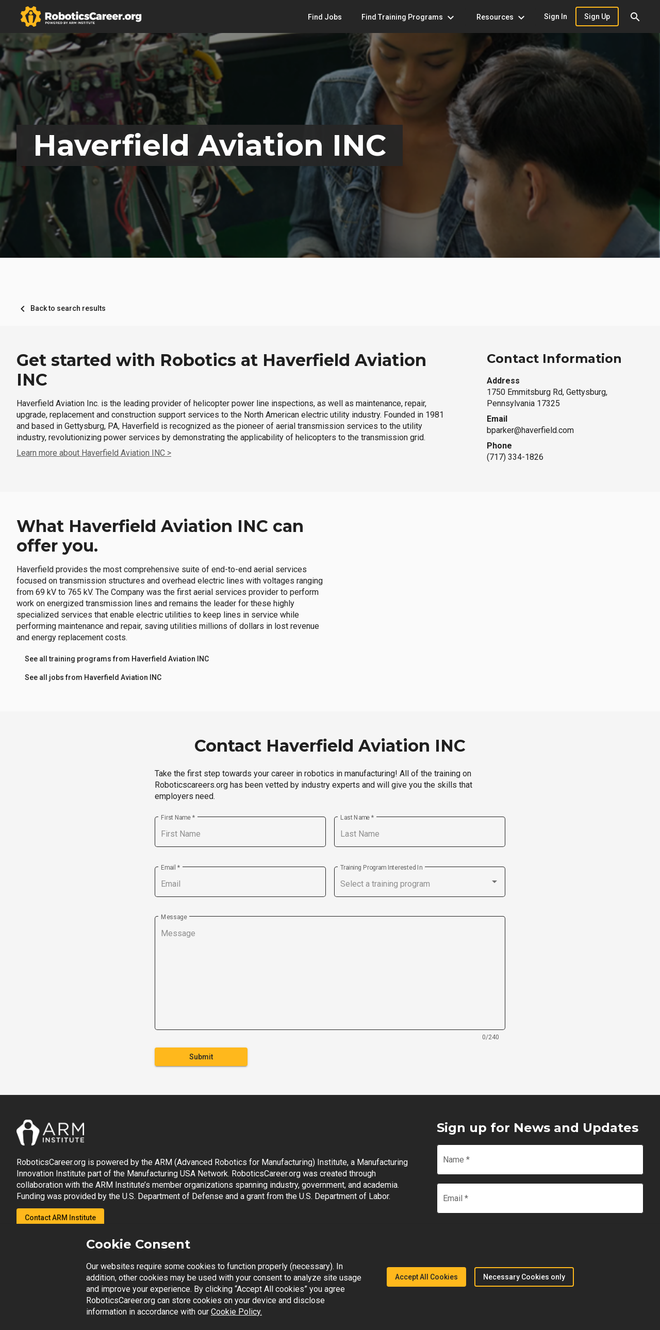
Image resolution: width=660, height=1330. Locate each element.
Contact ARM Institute (60, 1217)
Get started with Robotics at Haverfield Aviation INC (221, 370)
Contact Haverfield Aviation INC (330, 746)
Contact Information (554, 358)
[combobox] (419, 884)
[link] (116, 659)
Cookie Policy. (236, 1312)
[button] (635, 16)
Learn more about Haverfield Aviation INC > (93, 453)
